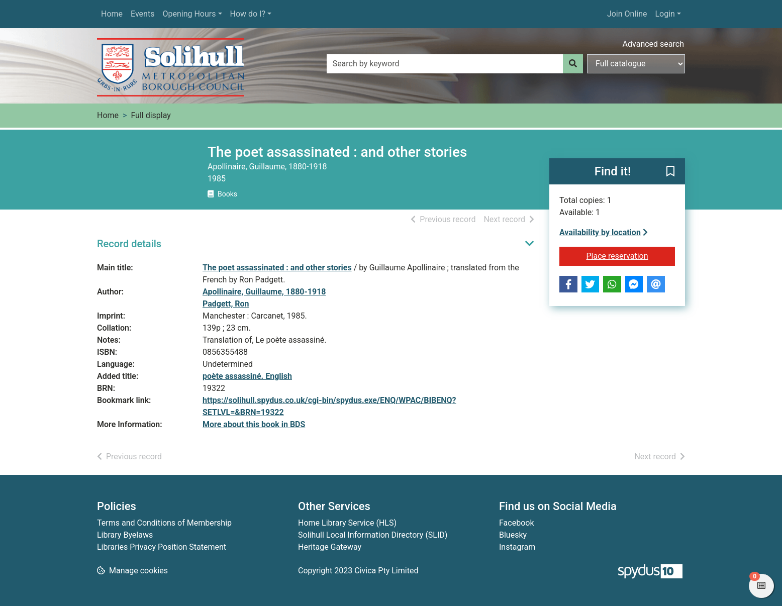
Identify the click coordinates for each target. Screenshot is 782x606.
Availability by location (603, 232)
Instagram (517, 547)
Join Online (627, 14)
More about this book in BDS (254, 424)
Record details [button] (129, 244)
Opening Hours (189, 14)
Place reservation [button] (630, 255)
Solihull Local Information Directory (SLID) (372, 535)
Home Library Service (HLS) (347, 523)
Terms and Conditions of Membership (164, 523)
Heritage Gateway (329, 547)
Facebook (516, 523)
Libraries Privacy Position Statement (161, 547)
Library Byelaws (125, 535)
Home (112, 14)
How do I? (248, 14)
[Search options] (636, 63)
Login (664, 14)
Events (142, 14)
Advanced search (653, 44)
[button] (670, 171)
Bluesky (513, 535)
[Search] (573, 63)
